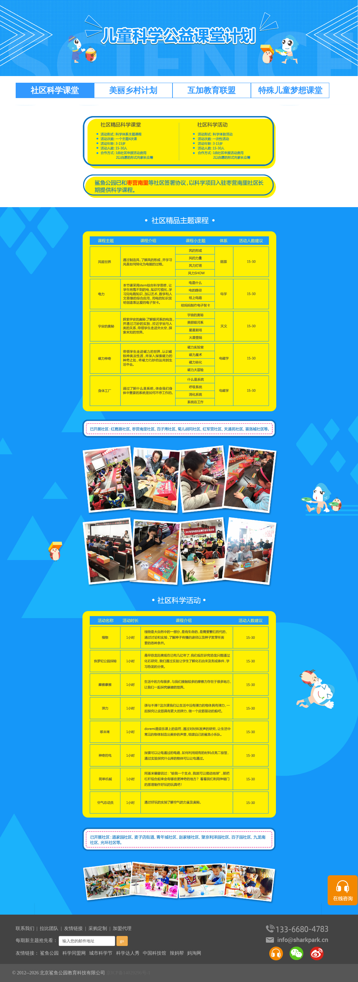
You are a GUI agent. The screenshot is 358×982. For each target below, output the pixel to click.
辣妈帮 (177, 953)
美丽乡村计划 (133, 90)
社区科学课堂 (55, 90)
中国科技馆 (154, 953)
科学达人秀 (127, 953)
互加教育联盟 (212, 90)
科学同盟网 (74, 953)
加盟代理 (122, 928)
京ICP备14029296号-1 (128, 972)
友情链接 (73, 928)
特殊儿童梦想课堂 (290, 90)
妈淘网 (194, 953)
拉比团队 (49, 928)
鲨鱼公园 (49, 953)
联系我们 (25, 928)
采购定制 (97, 928)
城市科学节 (100, 953)
